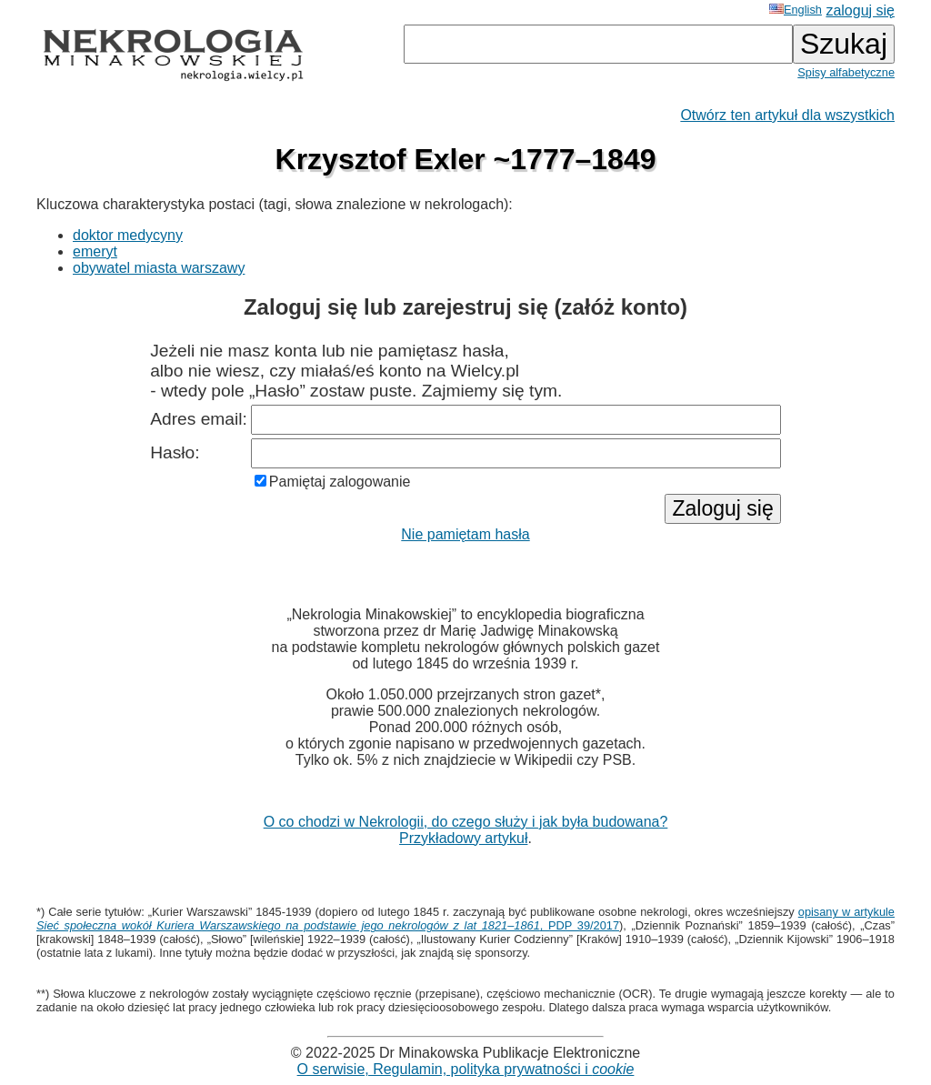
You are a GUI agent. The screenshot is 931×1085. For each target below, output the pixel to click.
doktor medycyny (128, 235)
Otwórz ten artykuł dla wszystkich (787, 115)
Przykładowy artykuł (463, 838)
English (795, 9)
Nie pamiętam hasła (465, 534)
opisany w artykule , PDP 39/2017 (465, 918)
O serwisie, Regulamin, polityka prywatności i (466, 1069)
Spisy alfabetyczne (846, 72)
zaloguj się (860, 10)
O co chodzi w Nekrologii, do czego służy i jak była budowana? (466, 821)
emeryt (95, 251)
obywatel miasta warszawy (159, 268)
